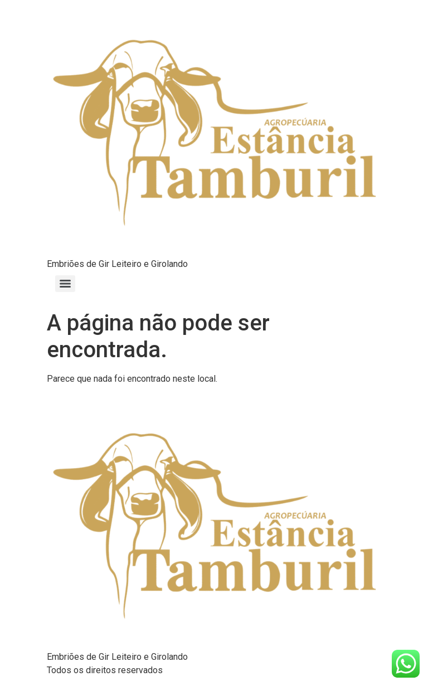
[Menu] (65, 283)
